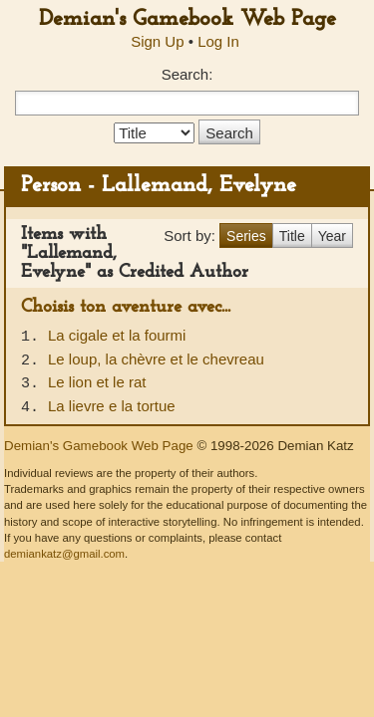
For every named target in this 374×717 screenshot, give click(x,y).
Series (246, 236)
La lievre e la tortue (112, 405)
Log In (218, 41)
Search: (187, 74)
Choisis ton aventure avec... (125, 307)
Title (292, 236)
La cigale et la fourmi (117, 335)
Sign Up (157, 41)
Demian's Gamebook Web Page (187, 19)
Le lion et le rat (97, 381)
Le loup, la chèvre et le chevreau (156, 359)
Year (332, 236)
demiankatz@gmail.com (64, 554)
